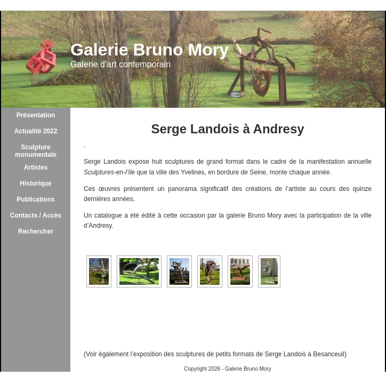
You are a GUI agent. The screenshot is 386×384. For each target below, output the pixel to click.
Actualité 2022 (36, 131)
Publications (35, 199)
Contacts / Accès (35, 215)
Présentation (36, 115)
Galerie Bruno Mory (149, 49)
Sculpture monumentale (36, 150)
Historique (35, 183)
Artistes (36, 167)
